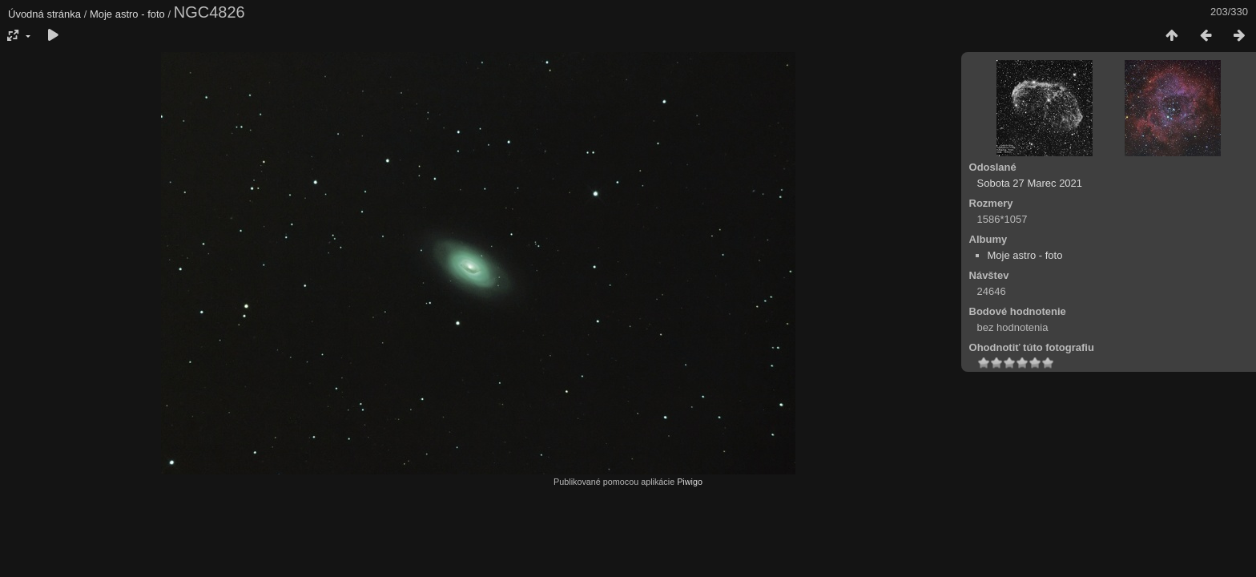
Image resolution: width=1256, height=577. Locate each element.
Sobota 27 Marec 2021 (1030, 183)
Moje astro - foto (127, 14)
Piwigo (689, 481)
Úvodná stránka (44, 14)
